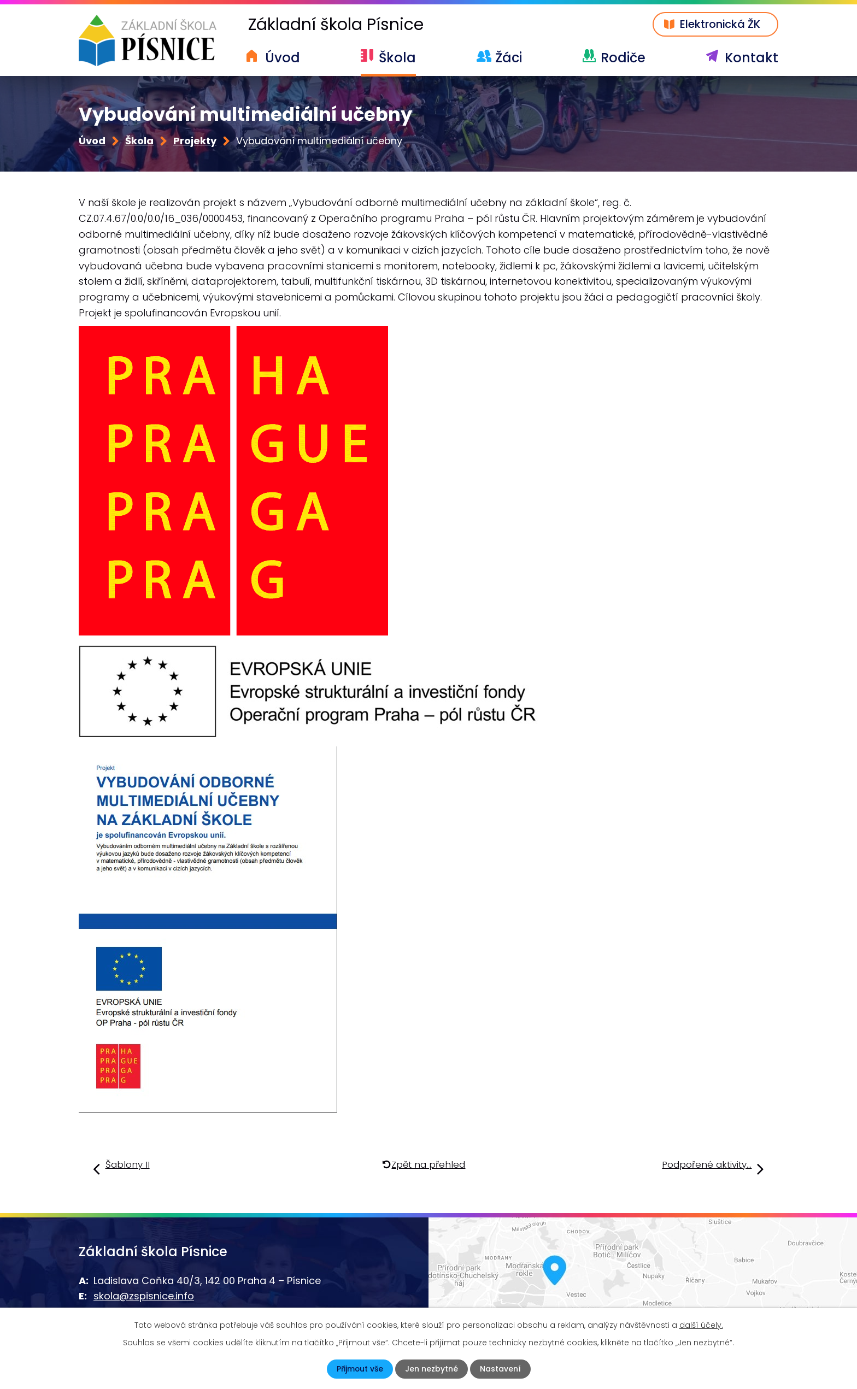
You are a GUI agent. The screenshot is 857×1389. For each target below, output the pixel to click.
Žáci (508, 58)
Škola (397, 58)
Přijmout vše (359, 1368)
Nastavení (500, 1368)
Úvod (282, 58)
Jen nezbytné (431, 1368)
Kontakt (751, 58)
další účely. (701, 1325)
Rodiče (623, 58)
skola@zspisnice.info (143, 1296)
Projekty (194, 141)
